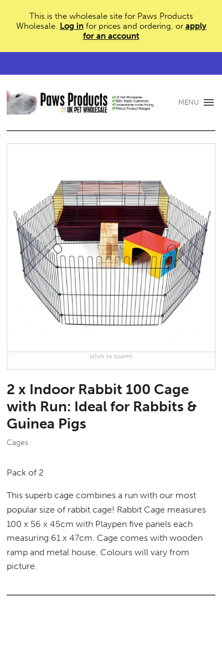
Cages (17, 442)
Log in (72, 26)
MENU (188, 102)
